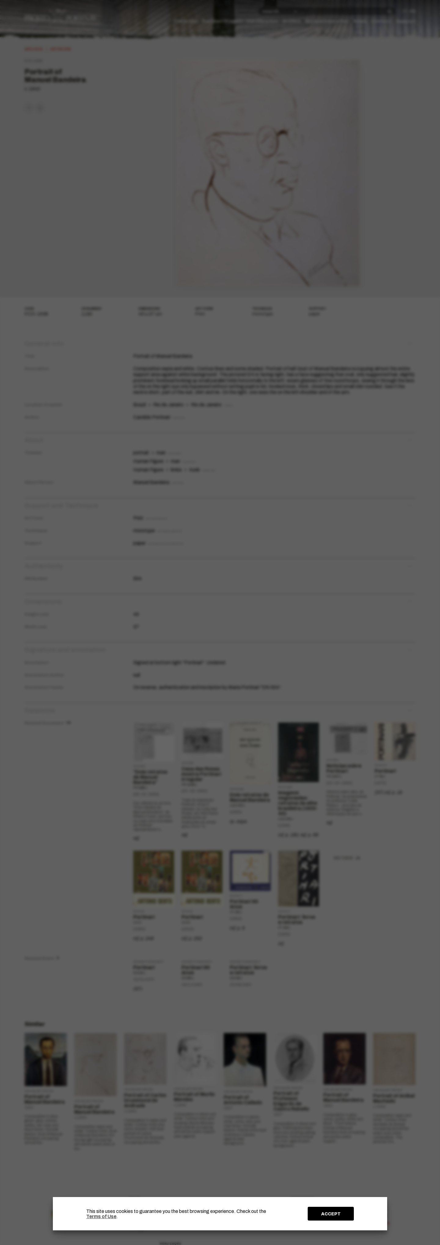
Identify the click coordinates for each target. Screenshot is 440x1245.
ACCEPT (331, 1213)
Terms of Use (101, 1216)
